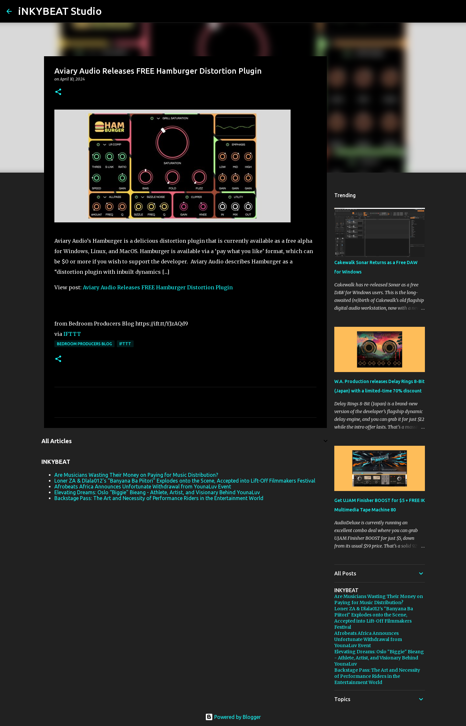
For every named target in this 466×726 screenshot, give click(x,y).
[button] (58, 92)
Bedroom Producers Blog (84, 344)
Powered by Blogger (233, 717)
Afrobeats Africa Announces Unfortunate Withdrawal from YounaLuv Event (142, 486)
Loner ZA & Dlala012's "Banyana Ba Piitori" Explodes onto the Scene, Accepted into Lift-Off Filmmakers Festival (184, 481)
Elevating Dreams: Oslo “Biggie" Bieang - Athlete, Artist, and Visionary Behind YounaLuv (157, 492)
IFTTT (72, 334)
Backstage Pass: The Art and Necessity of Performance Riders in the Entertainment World (158, 498)
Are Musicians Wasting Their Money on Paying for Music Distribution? (136, 475)
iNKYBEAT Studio (60, 11)
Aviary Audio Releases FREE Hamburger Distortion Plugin (158, 287)
